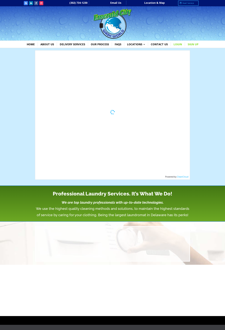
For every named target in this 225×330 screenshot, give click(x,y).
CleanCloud (182, 176)
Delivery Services (72, 44)
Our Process (100, 44)
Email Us (115, 2)
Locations (134, 44)
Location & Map (154, 2)
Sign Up (193, 44)
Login (177, 44)
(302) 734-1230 (78, 2)
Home (31, 44)
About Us (47, 44)
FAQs (118, 44)
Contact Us (159, 44)
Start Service (188, 3)
